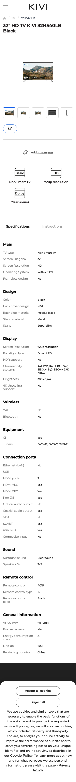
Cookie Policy (21, 756)
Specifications (18, 226)
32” (10, 129)
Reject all (38, 702)
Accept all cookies (38, 691)
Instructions (52, 226)
